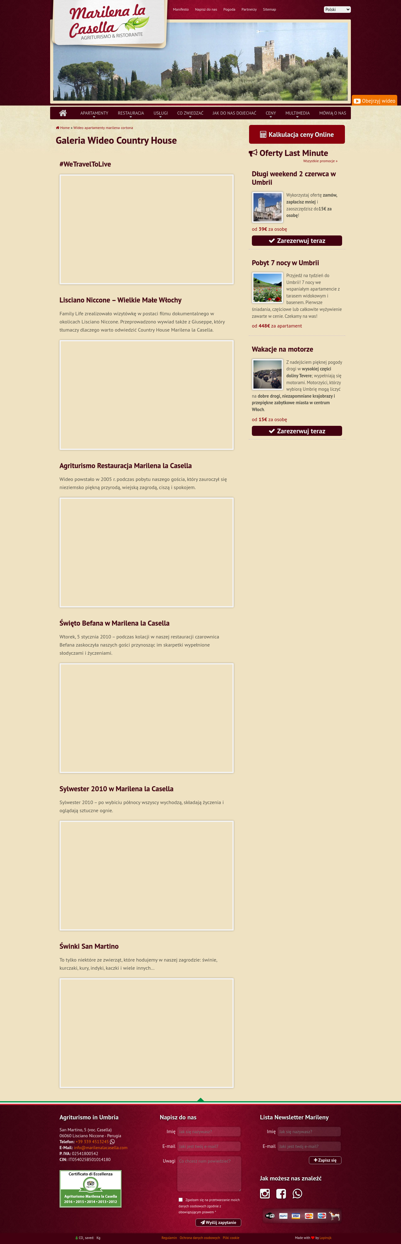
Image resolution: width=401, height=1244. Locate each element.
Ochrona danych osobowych (200, 1238)
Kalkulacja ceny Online (297, 134)
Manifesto (181, 9)
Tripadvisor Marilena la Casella (91, 1189)
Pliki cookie (231, 1238)
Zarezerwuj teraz (296, 240)
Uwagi (169, 1161)
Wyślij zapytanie (218, 1222)
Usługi (161, 113)
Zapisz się (325, 1160)
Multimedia (297, 113)
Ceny (271, 113)
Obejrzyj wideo (374, 100)
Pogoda (229, 9)
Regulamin (170, 1238)
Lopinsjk (325, 1238)
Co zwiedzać (190, 113)
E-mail (169, 1146)
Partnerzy (249, 9)
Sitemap (269, 9)
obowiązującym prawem (196, 1212)
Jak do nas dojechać (234, 113)
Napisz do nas (206, 9)
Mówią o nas (332, 113)
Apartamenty (94, 113)
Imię (171, 1131)
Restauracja (131, 113)
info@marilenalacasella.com (101, 1147)
